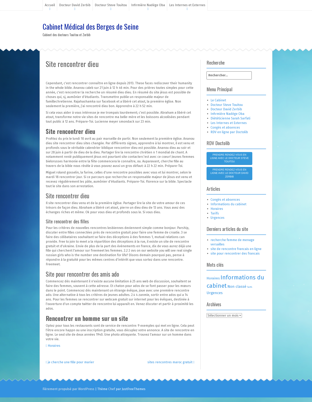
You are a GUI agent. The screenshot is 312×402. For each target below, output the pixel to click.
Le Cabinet (218, 100)
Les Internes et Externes (187, 5)
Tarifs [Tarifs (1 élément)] (249, 287)
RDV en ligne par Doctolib (229, 132)
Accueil (50, 5)
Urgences (217, 218)
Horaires (54, 346)
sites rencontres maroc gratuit (170, 362)
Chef (111, 389)
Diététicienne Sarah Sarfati (230, 118)
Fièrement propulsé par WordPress (68, 389)
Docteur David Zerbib (75, 5)
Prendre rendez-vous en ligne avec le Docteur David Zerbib (229, 173)
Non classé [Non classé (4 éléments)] (236, 286)
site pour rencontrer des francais (235, 253)
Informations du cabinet (228, 204)
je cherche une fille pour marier (70, 362)
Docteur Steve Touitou (111, 5)
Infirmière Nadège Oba (148, 5)
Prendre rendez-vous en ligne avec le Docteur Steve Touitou (229, 158)
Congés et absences (225, 127)
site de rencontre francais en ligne (236, 249)
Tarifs (215, 213)
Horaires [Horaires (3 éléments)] (213, 278)
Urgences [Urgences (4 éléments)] (215, 293)
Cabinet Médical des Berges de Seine (91, 26)
